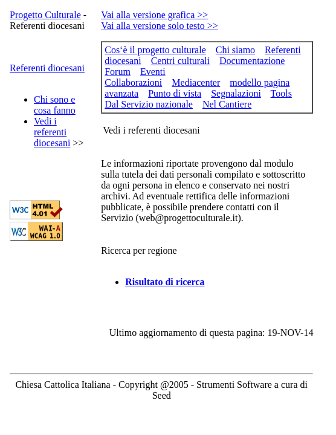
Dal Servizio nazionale (149, 104)
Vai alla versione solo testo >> (159, 26)
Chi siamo (235, 50)
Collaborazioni (133, 82)
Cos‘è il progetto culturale (155, 50)
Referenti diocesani (47, 68)
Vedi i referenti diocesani (52, 132)
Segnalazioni (236, 93)
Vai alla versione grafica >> (154, 15)
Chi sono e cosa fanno (55, 104)
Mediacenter (196, 82)
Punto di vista (174, 93)
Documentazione (252, 61)
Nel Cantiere (226, 104)
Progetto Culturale (45, 15)
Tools (281, 93)
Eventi (153, 71)
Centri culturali (180, 61)
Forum (118, 71)
